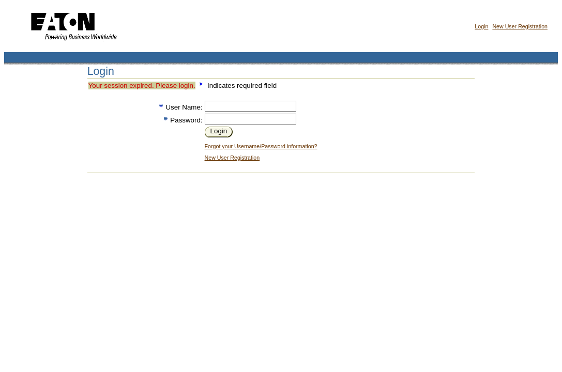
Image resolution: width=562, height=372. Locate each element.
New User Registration (520, 26)
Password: (186, 120)
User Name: (183, 107)
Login (481, 26)
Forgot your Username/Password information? (261, 146)
